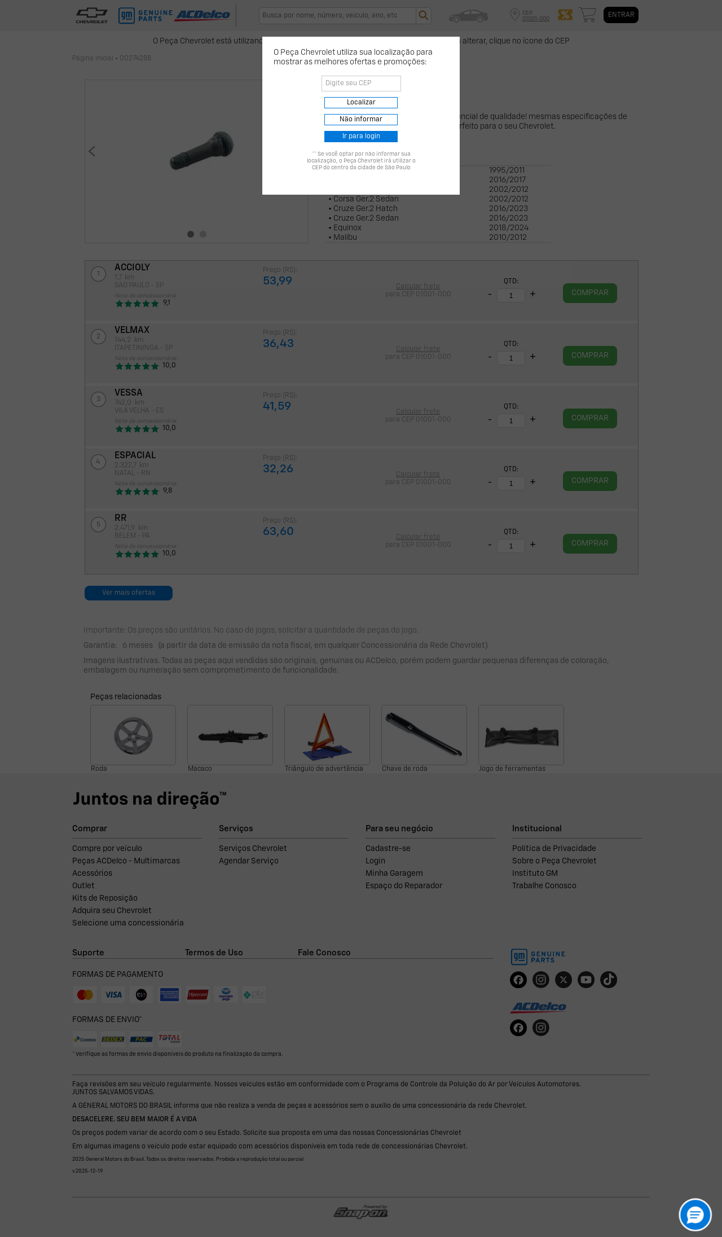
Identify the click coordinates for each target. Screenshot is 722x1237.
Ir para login (361, 136)
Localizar (361, 102)
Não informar (361, 119)
